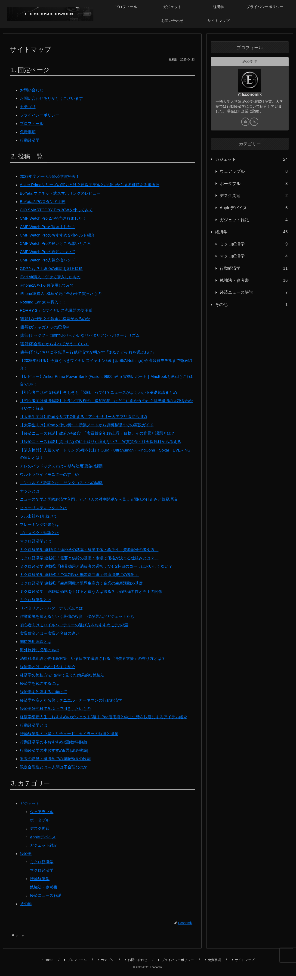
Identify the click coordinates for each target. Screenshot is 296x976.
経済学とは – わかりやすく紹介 (49, 663)
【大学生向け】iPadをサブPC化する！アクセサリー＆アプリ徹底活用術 (87, 414)
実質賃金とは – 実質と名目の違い (51, 629)
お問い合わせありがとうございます (53, 98)
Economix (252, 94)
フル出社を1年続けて (40, 513)
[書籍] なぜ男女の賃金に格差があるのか (57, 317)
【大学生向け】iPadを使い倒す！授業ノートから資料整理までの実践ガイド (90, 423)
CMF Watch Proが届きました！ (49, 226)
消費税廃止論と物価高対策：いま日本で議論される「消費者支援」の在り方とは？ (97, 654)
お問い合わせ (32, 90)
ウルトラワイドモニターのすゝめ (51, 472)
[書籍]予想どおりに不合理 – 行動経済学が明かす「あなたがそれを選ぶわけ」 (92, 350)
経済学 (26, 856)
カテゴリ (28, 106)
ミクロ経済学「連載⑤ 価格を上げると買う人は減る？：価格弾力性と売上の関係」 (97, 588)
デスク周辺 (40, 831)
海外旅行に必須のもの (41, 646)
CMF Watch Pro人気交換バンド (49, 259)
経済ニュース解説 (46, 898)
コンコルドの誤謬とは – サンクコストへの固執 (64, 480)
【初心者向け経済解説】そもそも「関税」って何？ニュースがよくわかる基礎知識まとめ (103, 390)
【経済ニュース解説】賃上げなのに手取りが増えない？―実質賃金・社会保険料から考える (105, 439)
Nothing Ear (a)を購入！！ (44, 300)
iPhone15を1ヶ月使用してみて (48, 284)
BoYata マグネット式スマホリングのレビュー (62, 193)
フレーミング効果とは (41, 522)
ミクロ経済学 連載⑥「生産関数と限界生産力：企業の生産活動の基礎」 (87, 580)
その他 (26, 906)
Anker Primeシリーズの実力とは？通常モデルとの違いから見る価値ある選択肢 (94, 184)
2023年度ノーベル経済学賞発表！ (51, 176)
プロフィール (32, 123)
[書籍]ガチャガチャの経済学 (46, 325)
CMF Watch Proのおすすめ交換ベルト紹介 (59, 234)
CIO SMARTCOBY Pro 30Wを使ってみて (58, 209)
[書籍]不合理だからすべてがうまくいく (56, 342)
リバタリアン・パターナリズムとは (53, 605)
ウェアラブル (42, 815)
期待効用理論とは (36, 638)
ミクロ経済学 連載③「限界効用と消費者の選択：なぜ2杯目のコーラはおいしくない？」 (103, 563)
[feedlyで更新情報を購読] (245, 122)
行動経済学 (30, 140)
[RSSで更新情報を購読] (254, 122)
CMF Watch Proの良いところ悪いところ (57, 242)
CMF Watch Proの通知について (49, 251)
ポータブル (40, 823)
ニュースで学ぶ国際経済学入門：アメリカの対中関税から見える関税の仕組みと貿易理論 (103, 497)
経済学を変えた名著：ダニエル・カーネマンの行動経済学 (74, 696)
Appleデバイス (43, 839)
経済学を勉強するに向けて (45, 688)
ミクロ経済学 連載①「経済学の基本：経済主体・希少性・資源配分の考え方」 (93, 547)
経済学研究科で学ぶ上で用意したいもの (57, 704)
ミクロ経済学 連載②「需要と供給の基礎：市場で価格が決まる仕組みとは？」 (93, 555)
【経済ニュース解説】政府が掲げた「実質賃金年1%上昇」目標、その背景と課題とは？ (102, 431)
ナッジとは (30, 488)
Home (47, 962)
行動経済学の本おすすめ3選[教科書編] (55, 745)
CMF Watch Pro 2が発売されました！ (55, 217)
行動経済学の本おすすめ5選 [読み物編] (56, 754)
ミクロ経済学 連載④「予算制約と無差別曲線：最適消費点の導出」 (83, 571)
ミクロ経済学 (42, 864)
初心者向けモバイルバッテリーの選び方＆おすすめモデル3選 (77, 621)
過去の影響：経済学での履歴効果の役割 (57, 762)
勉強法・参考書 (44, 889)
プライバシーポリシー (41, 115)
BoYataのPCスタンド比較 (44, 201)
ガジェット (30, 806)
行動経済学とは (34, 729)
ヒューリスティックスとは (45, 505)
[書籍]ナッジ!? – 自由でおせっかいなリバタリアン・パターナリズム (83, 334)
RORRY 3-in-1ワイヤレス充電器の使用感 (58, 309)
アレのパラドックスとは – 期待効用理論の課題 (64, 463)
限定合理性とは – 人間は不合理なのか (55, 770)
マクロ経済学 (42, 873)
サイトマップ (243, 962)
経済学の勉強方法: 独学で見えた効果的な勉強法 (65, 671)
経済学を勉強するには (41, 679)
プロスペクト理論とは (41, 530)
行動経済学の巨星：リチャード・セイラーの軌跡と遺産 (72, 737)
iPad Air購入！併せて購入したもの (52, 275)
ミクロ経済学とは (36, 596)
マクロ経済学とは (36, 538)
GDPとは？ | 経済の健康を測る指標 (53, 267)
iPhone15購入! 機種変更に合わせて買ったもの (63, 292)
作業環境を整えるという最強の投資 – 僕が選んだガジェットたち (80, 613)
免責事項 (28, 131)
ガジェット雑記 (44, 848)
